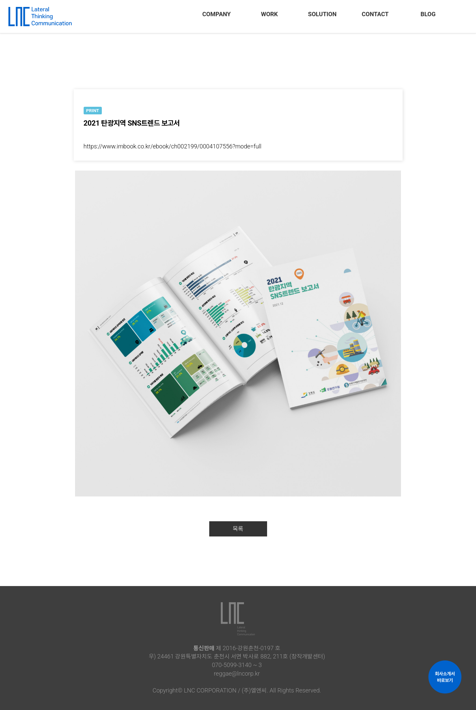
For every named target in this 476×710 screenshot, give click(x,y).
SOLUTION (322, 14)
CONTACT (375, 14)
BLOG (427, 14)
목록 (238, 528)
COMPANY (216, 14)
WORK (269, 14)
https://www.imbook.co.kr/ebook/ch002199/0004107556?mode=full (172, 146)
